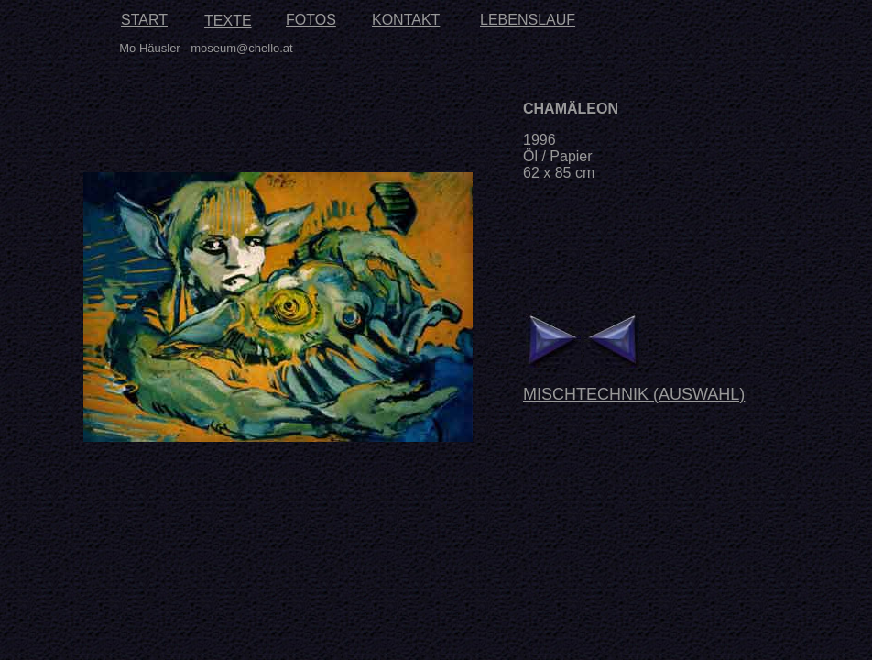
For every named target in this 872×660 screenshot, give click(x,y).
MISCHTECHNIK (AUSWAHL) (634, 394)
